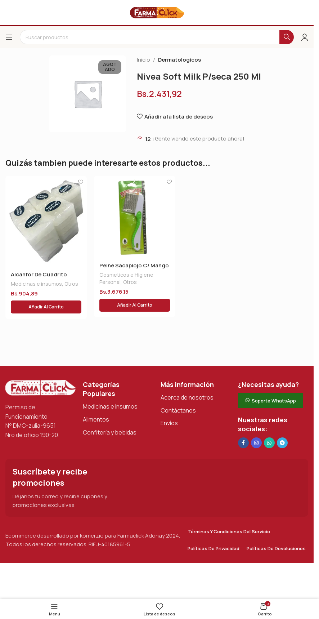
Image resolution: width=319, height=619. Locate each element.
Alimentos (96, 419)
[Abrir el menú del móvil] (9, 37)
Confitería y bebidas (109, 432)
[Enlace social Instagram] (256, 442)
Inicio (143, 59)
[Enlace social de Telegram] (282, 442)
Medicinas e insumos (36, 283)
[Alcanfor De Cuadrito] (46, 221)
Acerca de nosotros (187, 397)
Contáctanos (178, 410)
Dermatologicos (179, 59)
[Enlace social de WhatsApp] (269, 442)
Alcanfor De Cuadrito (39, 274)
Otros (71, 283)
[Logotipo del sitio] (157, 12)
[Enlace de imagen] (40, 387)
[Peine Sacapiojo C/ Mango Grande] (134, 216)
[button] (46, 306)
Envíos (169, 423)
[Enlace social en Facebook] (243, 442)
